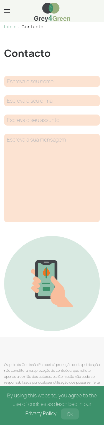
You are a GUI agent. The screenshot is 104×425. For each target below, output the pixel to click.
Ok (70, 414)
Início (10, 27)
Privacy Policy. (41, 413)
